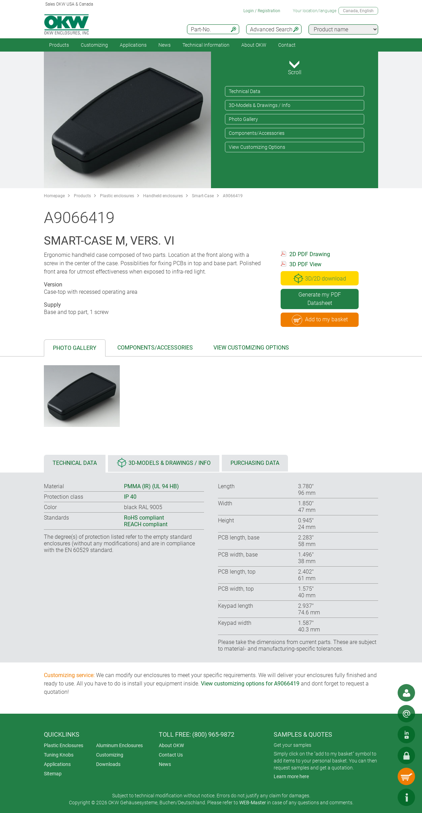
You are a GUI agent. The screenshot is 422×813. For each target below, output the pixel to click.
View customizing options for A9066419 (250, 683)
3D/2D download (319, 278)
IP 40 (130, 496)
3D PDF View (305, 264)
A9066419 (233, 195)
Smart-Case (203, 195)
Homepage (54, 195)
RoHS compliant (144, 517)
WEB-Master (252, 802)
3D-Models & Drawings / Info (259, 105)
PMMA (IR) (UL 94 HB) (151, 486)
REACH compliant (145, 524)
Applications (133, 45)
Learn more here (291, 776)
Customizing (94, 45)
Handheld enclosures (163, 195)
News (164, 45)
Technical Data (244, 91)
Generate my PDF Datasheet (319, 298)
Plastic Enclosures (63, 745)
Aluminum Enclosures (119, 745)
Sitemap (53, 773)
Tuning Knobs (58, 755)
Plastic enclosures (117, 195)
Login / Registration (261, 10)
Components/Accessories (256, 133)
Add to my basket (320, 320)
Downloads (108, 764)
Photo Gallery (243, 119)
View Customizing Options (257, 147)
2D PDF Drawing (309, 254)
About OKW (171, 745)
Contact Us (171, 755)
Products (59, 45)
